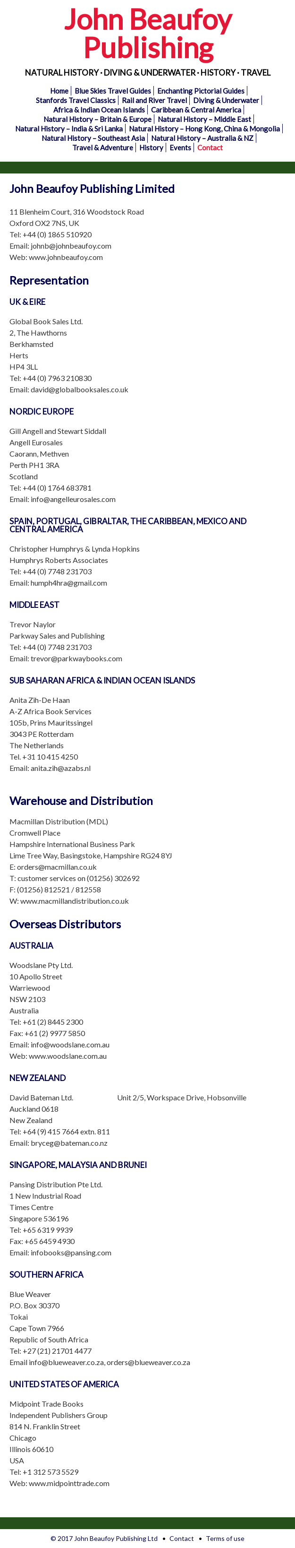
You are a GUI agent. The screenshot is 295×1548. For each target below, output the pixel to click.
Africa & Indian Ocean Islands (99, 109)
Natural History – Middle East (204, 119)
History (151, 147)
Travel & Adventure (102, 147)
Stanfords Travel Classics (76, 100)
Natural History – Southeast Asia (93, 138)
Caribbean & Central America (196, 109)
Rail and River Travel (154, 100)
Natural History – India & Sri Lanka (69, 128)
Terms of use (225, 1538)
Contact (210, 147)
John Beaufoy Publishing (148, 33)
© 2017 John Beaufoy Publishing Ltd (104, 1538)
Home (59, 90)
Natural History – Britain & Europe (97, 119)
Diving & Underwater (226, 100)
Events (180, 147)
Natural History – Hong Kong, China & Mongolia (204, 128)
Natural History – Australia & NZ (202, 138)
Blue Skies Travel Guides (113, 90)
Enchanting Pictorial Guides (200, 90)
